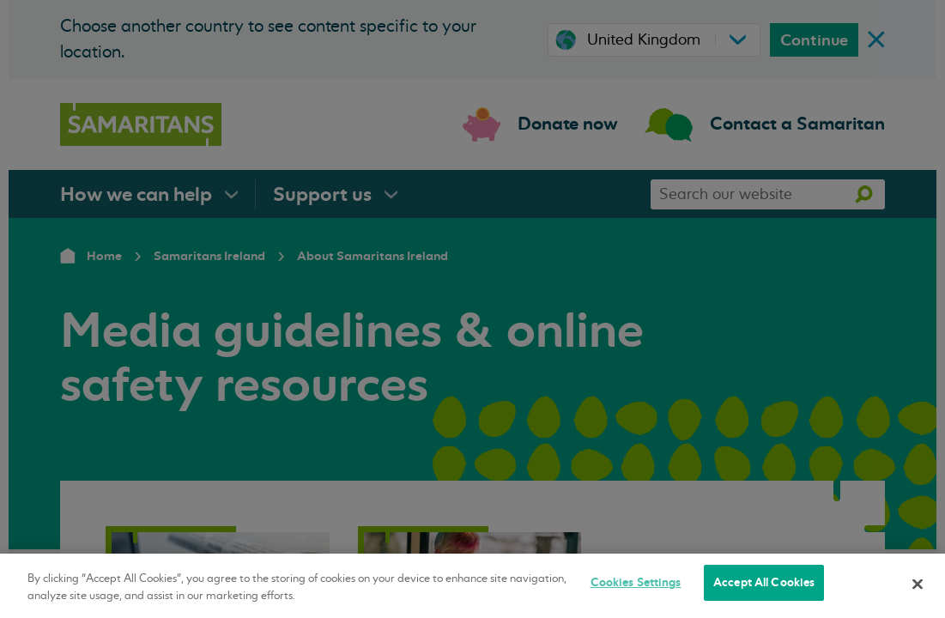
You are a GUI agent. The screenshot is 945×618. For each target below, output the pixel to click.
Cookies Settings (636, 582)
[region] (472, 586)
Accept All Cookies (764, 582)
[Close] (917, 584)
